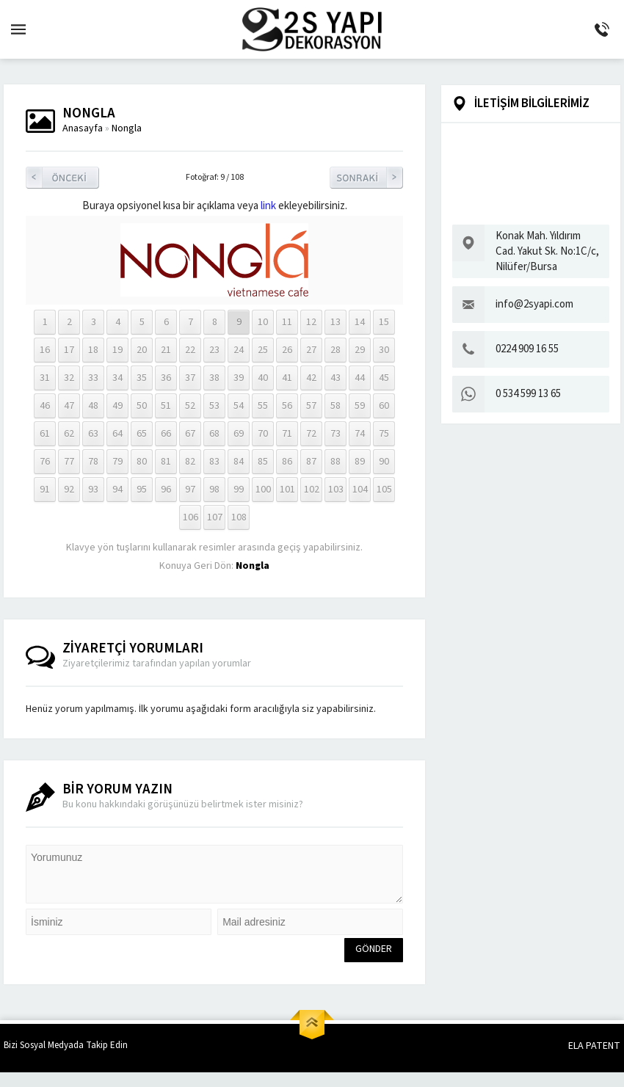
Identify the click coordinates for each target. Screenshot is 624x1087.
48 (93, 406)
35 (142, 378)
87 (311, 461)
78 (93, 461)
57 (311, 406)
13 (335, 322)
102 (311, 489)
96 (166, 489)
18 (93, 350)
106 (190, 517)
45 (384, 378)
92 (69, 489)
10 (263, 322)
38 (214, 378)
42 (311, 378)
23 (214, 350)
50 (142, 406)
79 (117, 461)
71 (287, 433)
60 (384, 406)
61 (45, 433)
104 (360, 489)
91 (45, 489)
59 (360, 406)
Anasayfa (82, 128)
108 (239, 517)
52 (190, 406)
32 (69, 378)
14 (360, 322)
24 (238, 350)
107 (214, 517)
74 (360, 433)
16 (45, 350)
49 (117, 406)
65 (142, 433)
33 (93, 378)
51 (166, 406)
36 (166, 378)
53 (214, 406)
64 (117, 433)
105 (384, 489)
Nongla (127, 128)
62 (69, 433)
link (268, 206)
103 (336, 489)
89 (360, 461)
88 (335, 461)
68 (214, 433)
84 (238, 461)
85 (263, 461)
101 (287, 489)
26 (287, 350)
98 (214, 489)
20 (142, 350)
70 (263, 433)
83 (214, 461)
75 (384, 433)
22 (190, 350)
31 (45, 378)
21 (166, 350)
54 (238, 406)
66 (166, 433)
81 (166, 461)
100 (263, 489)
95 (142, 489)
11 (287, 322)
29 (360, 350)
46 (45, 406)
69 (238, 433)
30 (384, 350)
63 (93, 433)
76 (45, 461)
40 (263, 378)
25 (263, 350)
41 (287, 378)
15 (384, 322)
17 (69, 350)
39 (238, 378)
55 (263, 406)
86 (287, 461)
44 (360, 378)
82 (190, 461)
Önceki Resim (62, 178)
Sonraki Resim (366, 178)
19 (117, 350)
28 (335, 350)
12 (311, 322)
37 (190, 378)
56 (287, 406)
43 (335, 378)
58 (335, 406)
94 (117, 489)
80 (142, 461)
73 (335, 433)
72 (311, 433)
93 (93, 489)
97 (190, 489)
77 (69, 461)
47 (69, 406)
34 (117, 378)
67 (190, 433)
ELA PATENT (594, 1046)
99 (238, 489)
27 (311, 350)
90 (384, 461)
